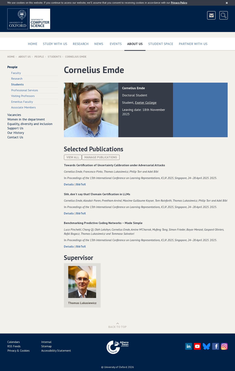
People (39, 56)
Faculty (16, 73)
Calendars (13, 342)
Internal (46, 342)
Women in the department (26, 119)
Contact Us (15, 137)
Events (116, 44)
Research (81, 44)
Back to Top (117, 325)
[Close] (227, 3)
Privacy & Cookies (18, 350)
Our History (15, 132)
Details (69, 184)
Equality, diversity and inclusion (29, 124)
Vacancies (14, 115)
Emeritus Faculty (22, 102)
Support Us (15, 128)
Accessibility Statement (56, 350)
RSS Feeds (14, 346)
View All (73, 157)
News (98, 44)
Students (54, 56)
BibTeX (81, 184)
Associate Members (23, 107)
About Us (136, 43)
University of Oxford (115, 367)
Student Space (160, 44)
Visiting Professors (23, 96)
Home (32, 44)
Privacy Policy (179, 2)
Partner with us (193, 44)
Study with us (55, 44)
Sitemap (46, 346)
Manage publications (100, 157)
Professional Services (24, 90)
